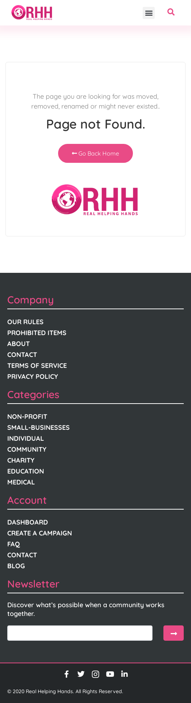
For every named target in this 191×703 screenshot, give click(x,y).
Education (25, 471)
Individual (25, 438)
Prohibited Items (36, 333)
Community (26, 449)
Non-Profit (27, 416)
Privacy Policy (32, 376)
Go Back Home (95, 153)
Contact (22, 354)
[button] (149, 13)
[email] (80, 633)
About (18, 343)
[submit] (173, 633)
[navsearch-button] (171, 12)
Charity (20, 460)
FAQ (13, 544)
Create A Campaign (39, 533)
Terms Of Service (37, 365)
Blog (16, 566)
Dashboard (27, 522)
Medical (21, 482)
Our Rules (25, 322)
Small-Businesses (38, 427)
